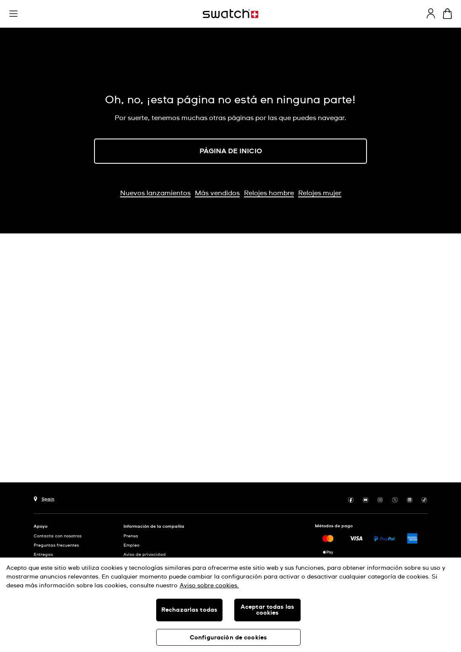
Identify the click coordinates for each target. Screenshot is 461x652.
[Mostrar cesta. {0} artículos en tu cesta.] (447, 13)
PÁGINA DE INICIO (230, 151)
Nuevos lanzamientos (155, 193)
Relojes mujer (319, 193)
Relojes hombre (269, 193)
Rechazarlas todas (189, 610)
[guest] (431, 13)
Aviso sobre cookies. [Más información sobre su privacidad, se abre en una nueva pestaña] (209, 586)
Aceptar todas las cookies (267, 610)
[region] (230, 605)
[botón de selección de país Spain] (44, 498)
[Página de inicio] (230, 13)
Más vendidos (217, 193)
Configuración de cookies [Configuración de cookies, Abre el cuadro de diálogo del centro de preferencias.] (228, 638)
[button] (13, 14)
